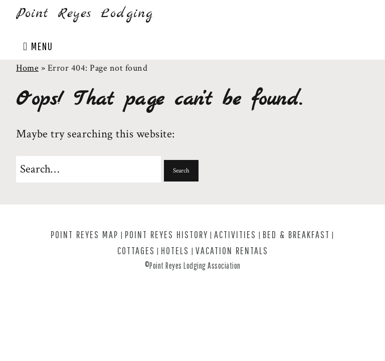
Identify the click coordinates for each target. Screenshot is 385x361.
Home (27, 68)
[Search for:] (88, 169)
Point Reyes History (166, 234)
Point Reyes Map (84, 234)
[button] (181, 171)
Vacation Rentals (232, 250)
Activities (235, 234)
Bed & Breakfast (296, 234)
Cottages (136, 250)
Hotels (175, 250)
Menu (42, 46)
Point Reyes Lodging (84, 14)
